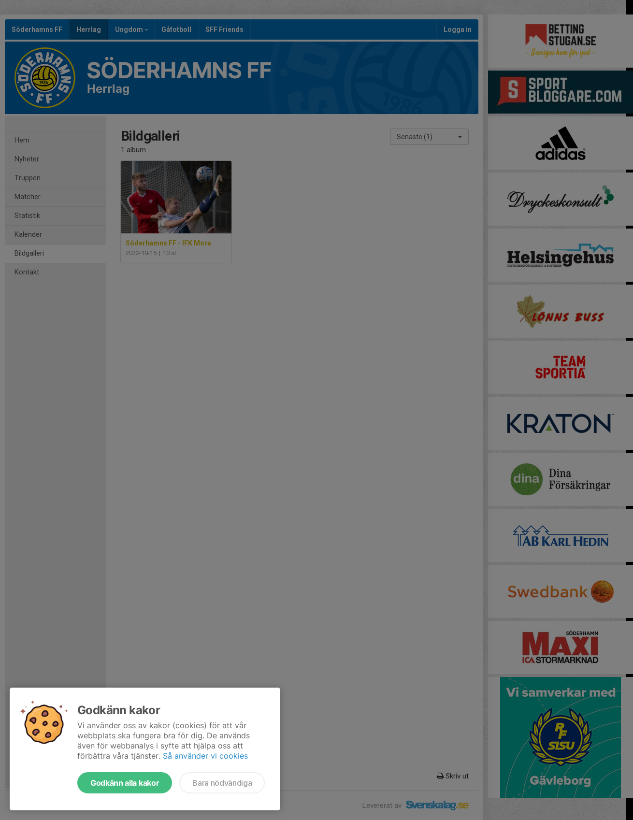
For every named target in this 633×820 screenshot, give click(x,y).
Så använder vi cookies (205, 756)
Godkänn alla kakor (124, 783)
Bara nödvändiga (222, 783)
